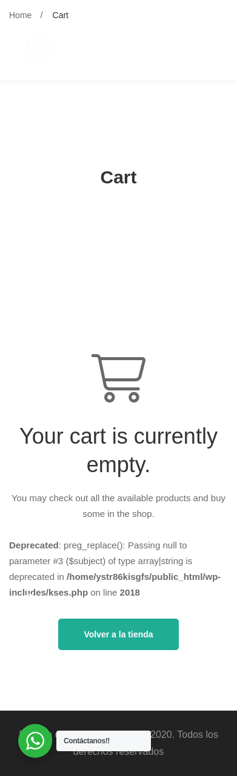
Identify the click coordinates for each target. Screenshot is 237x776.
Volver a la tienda (118, 634)
